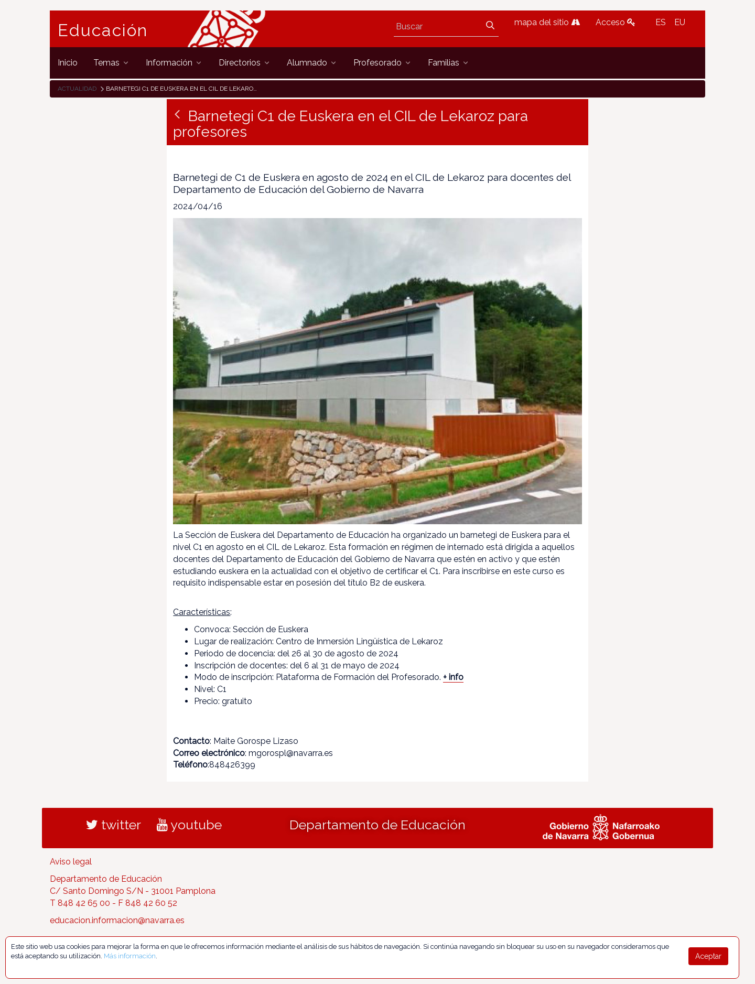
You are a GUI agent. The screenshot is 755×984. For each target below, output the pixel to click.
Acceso (615, 22)
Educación (103, 30)
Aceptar (708, 956)
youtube (189, 824)
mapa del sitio (547, 22)
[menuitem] (67, 62)
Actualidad (77, 88)
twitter (113, 824)
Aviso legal (71, 862)
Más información (130, 956)
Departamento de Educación (377, 824)
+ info (453, 677)
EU (679, 22)
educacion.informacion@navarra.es (117, 920)
